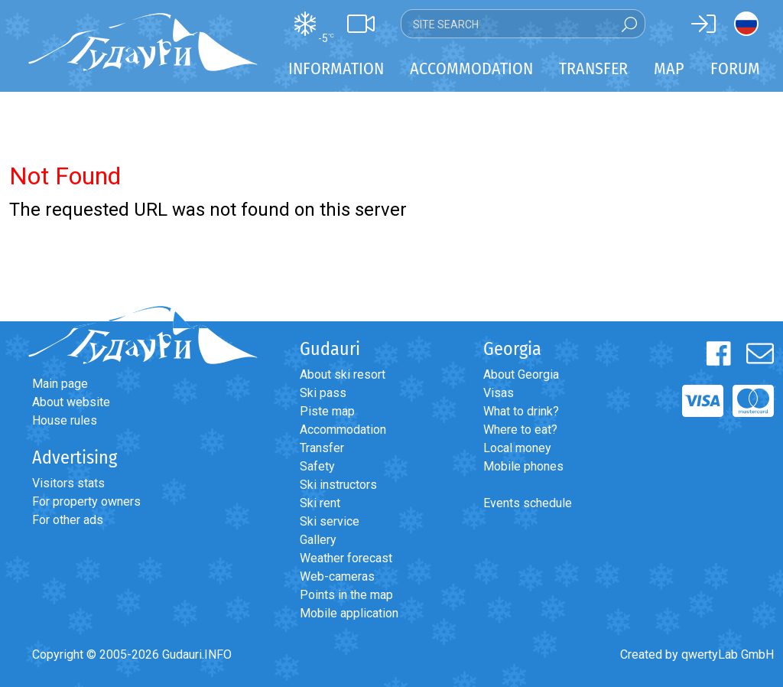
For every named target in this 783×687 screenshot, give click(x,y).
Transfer (322, 448)
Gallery (318, 539)
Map (669, 68)
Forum (735, 68)
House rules (64, 420)
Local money (517, 448)
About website (71, 402)
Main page (60, 383)
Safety (317, 466)
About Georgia (521, 374)
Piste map (327, 411)
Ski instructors (338, 484)
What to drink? (521, 411)
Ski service (329, 521)
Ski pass (323, 393)
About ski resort (342, 374)
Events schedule (527, 503)
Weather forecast (346, 558)
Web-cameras (337, 576)
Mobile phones (523, 466)
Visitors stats (68, 483)
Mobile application (349, 613)
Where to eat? (520, 429)
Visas (498, 393)
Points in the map (346, 595)
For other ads (67, 520)
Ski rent (320, 503)
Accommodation (343, 429)
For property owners (86, 501)
